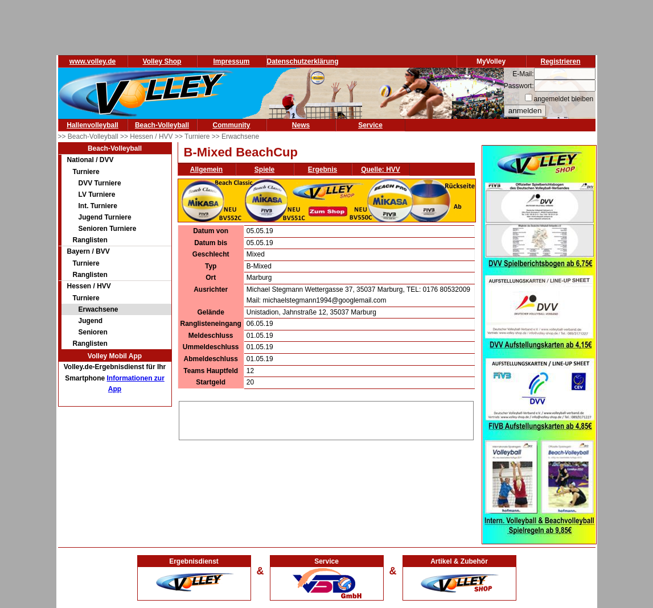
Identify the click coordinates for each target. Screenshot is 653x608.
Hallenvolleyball (92, 125)
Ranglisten (90, 240)
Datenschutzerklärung (303, 61)
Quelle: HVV (380, 169)
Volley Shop (162, 61)
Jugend (91, 321)
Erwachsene (98, 309)
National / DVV (90, 160)
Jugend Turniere (105, 217)
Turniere (86, 172)
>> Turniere (193, 136)
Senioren (93, 332)
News (301, 125)
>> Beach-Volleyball (89, 136)
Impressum (231, 61)
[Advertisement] (326, 419)
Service (370, 125)
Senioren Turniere (108, 229)
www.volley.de (92, 61)
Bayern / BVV (88, 251)
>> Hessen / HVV (147, 136)
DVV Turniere (100, 183)
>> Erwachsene (235, 136)
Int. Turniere (98, 206)
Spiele (264, 169)
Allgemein (206, 169)
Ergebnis (322, 169)
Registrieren (560, 61)
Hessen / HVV (89, 286)
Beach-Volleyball (162, 125)
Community (231, 125)
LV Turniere (97, 194)
